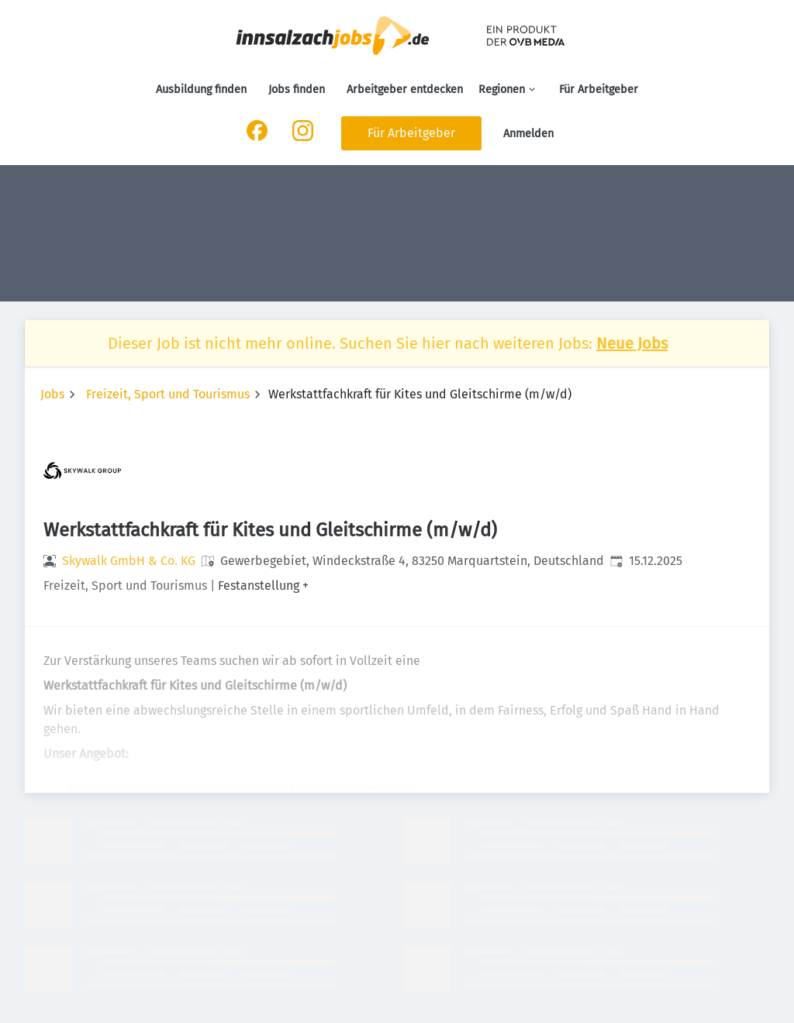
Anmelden (528, 133)
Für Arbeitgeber (598, 89)
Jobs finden (296, 89)
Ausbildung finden (201, 89)
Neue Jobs (632, 343)
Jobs (52, 394)
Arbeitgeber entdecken (405, 89)
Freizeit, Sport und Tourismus (168, 394)
